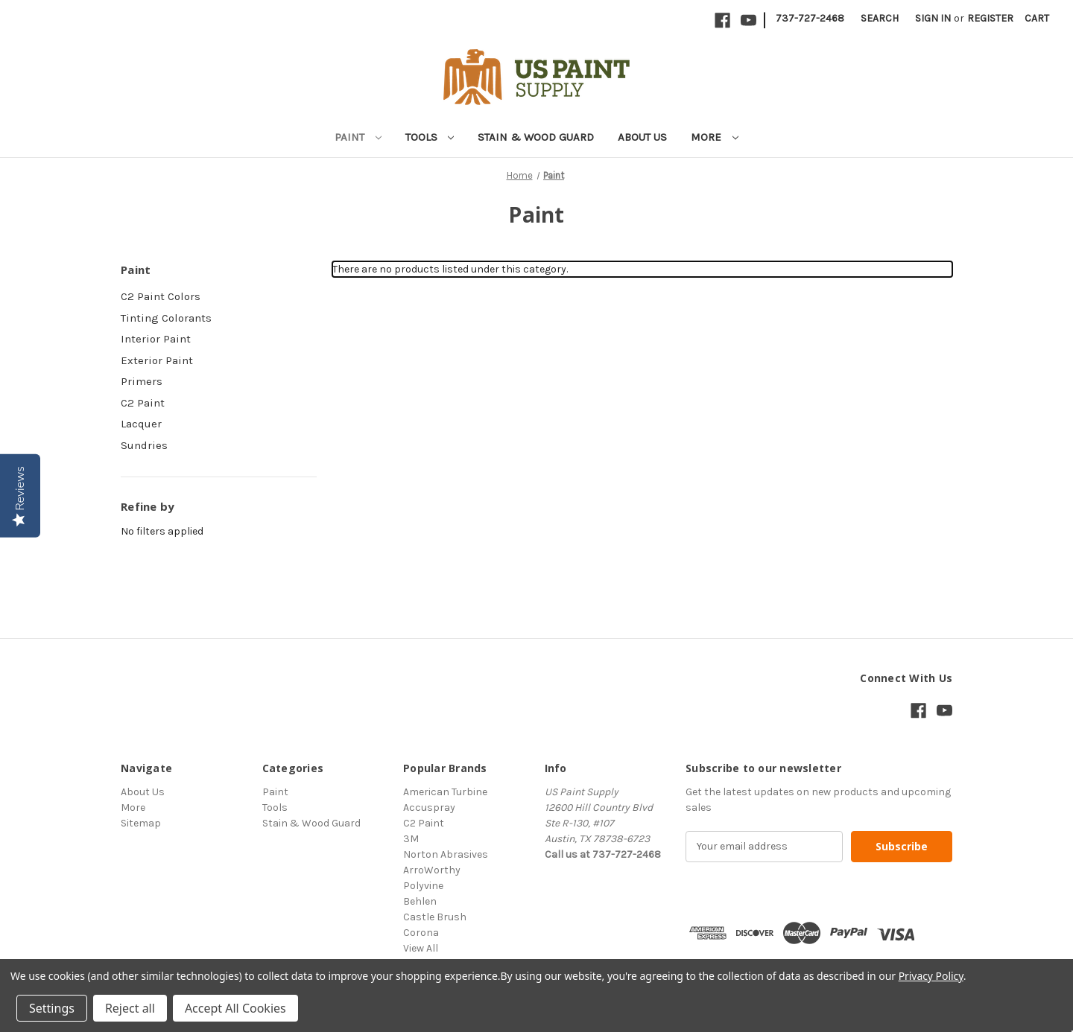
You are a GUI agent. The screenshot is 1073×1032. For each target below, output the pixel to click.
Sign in (933, 18)
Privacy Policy (931, 976)
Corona (421, 932)
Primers (141, 381)
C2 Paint (143, 403)
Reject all (130, 1008)
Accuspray (429, 807)
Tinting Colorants (166, 318)
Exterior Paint (157, 360)
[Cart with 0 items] (1036, 18)
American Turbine (445, 792)
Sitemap (141, 823)
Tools (430, 137)
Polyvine (423, 885)
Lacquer (141, 423)
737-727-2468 (810, 18)
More (714, 137)
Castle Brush (434, 917)
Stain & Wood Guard (536, 137)
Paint (358, 137)
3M (411, 838)
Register (990, 18)
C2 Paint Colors (160, 296)
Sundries (144, 445)
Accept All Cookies (235, 1008)
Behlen (420, 901)
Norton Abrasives (445, 854)
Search (880, 18)
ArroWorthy (431, 870)
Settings (52, 1008)
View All (420, 948)
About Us (642, 137)
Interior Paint (156, 338)
